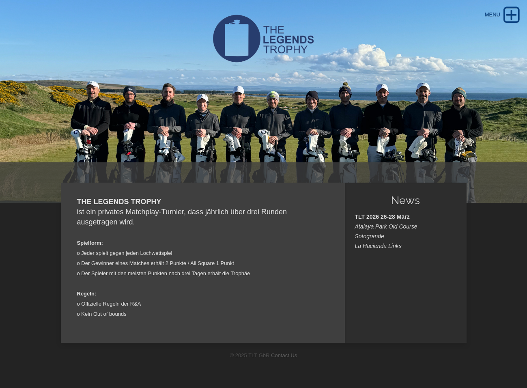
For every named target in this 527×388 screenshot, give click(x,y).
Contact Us (284, 355)
